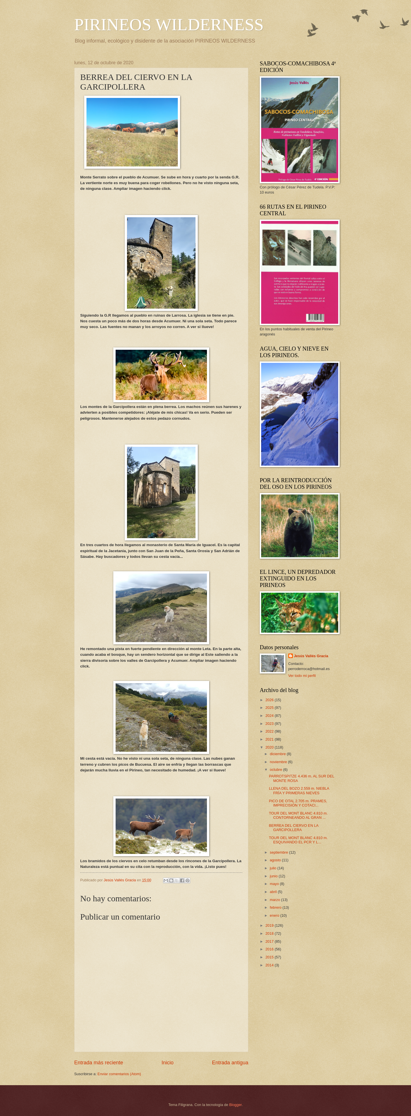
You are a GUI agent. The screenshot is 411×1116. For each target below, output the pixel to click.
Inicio (168, 1062)
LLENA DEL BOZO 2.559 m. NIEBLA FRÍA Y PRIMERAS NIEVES (299, 790)
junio (274, 876)
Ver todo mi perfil (302, 675)
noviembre (279, 762)
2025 (270, 707)
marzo (275, 900)
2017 (270, 941)
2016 (270, 949)
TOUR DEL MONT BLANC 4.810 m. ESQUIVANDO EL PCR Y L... (298, 840)
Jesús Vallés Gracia (311, 656)
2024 (270, 715)
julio (273, 868)
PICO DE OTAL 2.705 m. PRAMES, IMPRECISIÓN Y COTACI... (298, 803)
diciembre (278, 754)
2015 (270, 957)
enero (275, 915)
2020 (270, 747)
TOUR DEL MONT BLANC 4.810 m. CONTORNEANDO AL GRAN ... (298, 815)
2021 (270, 739)
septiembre (279, 852)
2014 (270, 965)
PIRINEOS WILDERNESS (169, 24)
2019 (270, 925)
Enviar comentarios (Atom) (119, 1074)
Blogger (235, 1105)
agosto (276, 860)
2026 (270, 700)
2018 (270, 933)
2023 (270, 723)
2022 (270, 731)
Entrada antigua (230, 1062)
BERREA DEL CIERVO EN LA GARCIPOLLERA (293, 827)
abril (274, 892)
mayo (275, 884)
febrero (276, 907)
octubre (276, 769)
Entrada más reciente (98, 1062)
